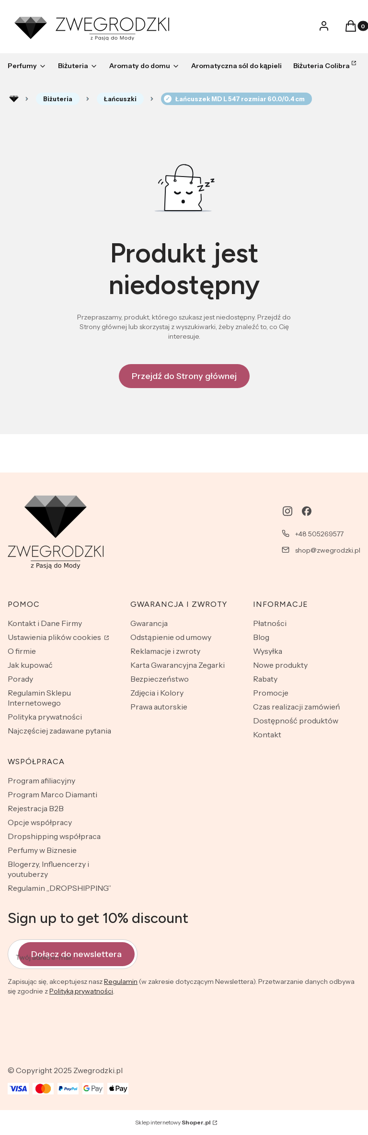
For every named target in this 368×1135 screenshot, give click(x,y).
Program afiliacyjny (41, 780)
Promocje (270, 693)
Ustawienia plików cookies (55, 637)
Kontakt (267, 734)
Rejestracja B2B (36, 808)
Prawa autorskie (158, 706)
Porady (20, 679)
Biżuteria (57, 99)
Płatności (270, 623)
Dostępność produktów (295, 720)
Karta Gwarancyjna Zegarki (177, 665)
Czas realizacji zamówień (296, 706)
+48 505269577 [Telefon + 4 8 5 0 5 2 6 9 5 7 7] (319, 534)
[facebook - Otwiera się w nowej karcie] (306, 511)
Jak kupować (30, 665)
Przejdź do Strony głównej (184, 376)
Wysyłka (267, 651)
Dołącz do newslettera (76, 954)
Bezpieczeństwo (159, 679)
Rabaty (265, 679)
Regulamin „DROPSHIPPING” (59, 888)
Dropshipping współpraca (54, 836)
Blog (261, 637)
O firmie (22, 651)
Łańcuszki (120, 99)
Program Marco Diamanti (52, 794)
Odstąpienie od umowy (170, 637)
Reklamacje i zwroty (165, 651)
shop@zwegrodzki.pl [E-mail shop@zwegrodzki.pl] (327, 550)
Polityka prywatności (45, 716)
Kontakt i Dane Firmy (45, 623)
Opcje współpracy (40, 822)
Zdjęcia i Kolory (157, 693)
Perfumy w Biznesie (42, 850)
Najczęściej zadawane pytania (59, 730)
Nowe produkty (280, 665)
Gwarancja (149, 623)
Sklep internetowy (173, 1122)
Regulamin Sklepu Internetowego (39, 698)
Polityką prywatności (81, 991)
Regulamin (121, 982)
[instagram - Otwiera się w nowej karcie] (287, 511)
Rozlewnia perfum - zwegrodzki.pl (14, 99)
